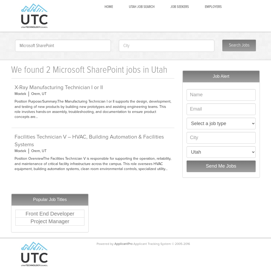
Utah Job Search (142, 7)
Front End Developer (49, 214)
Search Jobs (239, 45)
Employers (213, 7)
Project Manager (49, 221)
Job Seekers (179, 7)
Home (109, 7)
